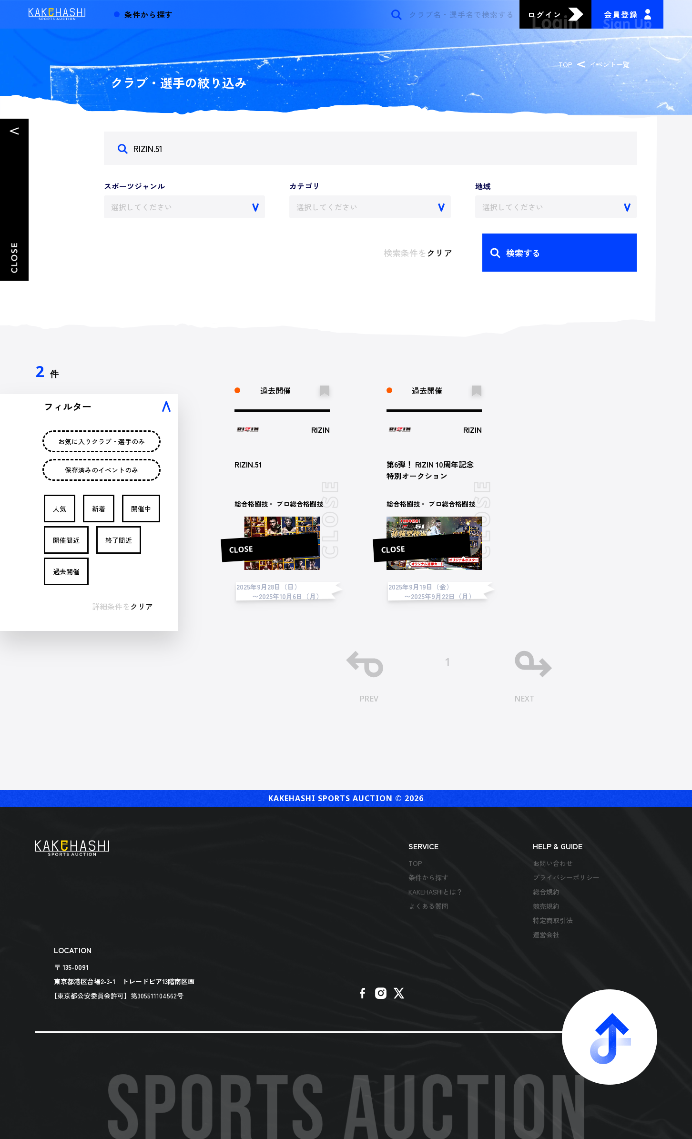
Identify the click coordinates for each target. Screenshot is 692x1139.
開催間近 (66, 540)
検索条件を (418, 252)
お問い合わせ (553, 863)
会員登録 (621, 14)
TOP (565, 64)
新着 (98, 508)
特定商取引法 (553, 920)
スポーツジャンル (134, 186)
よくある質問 (428, 906)
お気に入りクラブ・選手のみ (101, 441)
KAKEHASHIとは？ (435, 891)
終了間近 (118, 540)
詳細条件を (122, 606)
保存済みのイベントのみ (101, 470)
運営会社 (546, 934)
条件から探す (428, 877)
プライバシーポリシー (566, 877)
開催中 (141, 508)
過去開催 (66, 571)
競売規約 (546, 906)
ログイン (545, 14)
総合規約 (546, 891)
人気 (59, 508)
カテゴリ (304, 186)
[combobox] (184, 206)
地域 (482, 186)
